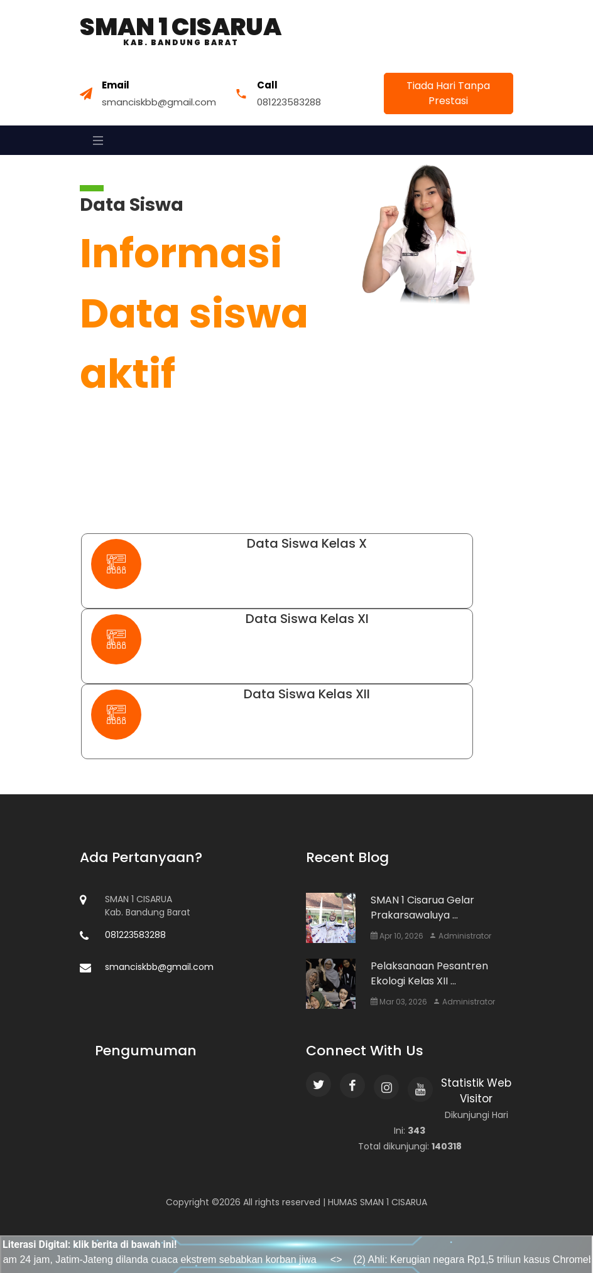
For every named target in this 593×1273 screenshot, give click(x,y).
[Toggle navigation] (94, 140)
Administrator (460, 935)
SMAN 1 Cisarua (180, 30)
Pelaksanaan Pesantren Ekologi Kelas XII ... (429, 973)
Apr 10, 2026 (397, 935)
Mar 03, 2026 (399, 1001)
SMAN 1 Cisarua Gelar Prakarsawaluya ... (422, 907)
